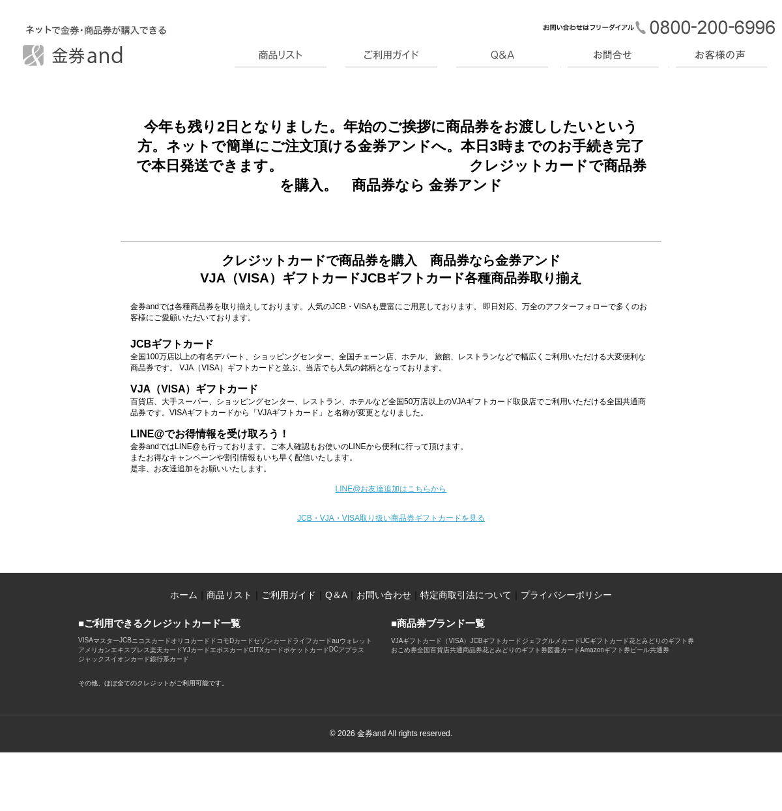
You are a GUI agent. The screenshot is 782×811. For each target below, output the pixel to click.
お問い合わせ (383, 595)
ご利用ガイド (288, 595)
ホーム (183, 595)
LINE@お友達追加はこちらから (391, 488)
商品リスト (229, 595)
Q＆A (336, 595)
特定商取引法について (466, 595)
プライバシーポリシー (566, 595)
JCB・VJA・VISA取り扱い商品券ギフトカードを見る (391, 518)
